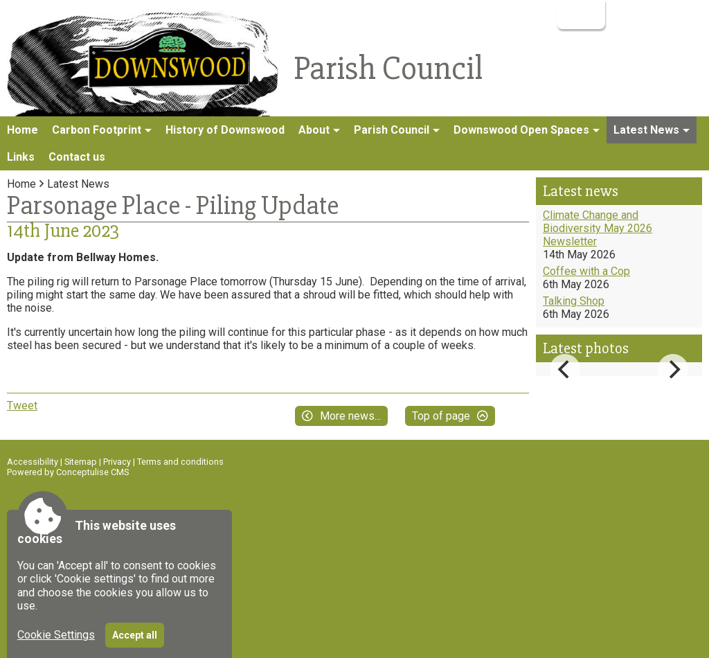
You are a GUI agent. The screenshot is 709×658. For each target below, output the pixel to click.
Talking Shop (573, 301)
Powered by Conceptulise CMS (68, 472)
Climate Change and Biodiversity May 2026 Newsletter (597, 228)
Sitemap (80, 461)
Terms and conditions (180, 461)
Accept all (134, 635)
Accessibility (32, 461)
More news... (350, 416)
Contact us (76, 156)
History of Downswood (225, 129)
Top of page (441, 416)
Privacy (117, 461)
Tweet (22, 405)
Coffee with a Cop (586, 271)
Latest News (78, 183)
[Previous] (565, 369)
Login (579, 14)
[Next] (673, 369)
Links (21, 156)
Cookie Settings (56, 634)
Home (22, 129)
